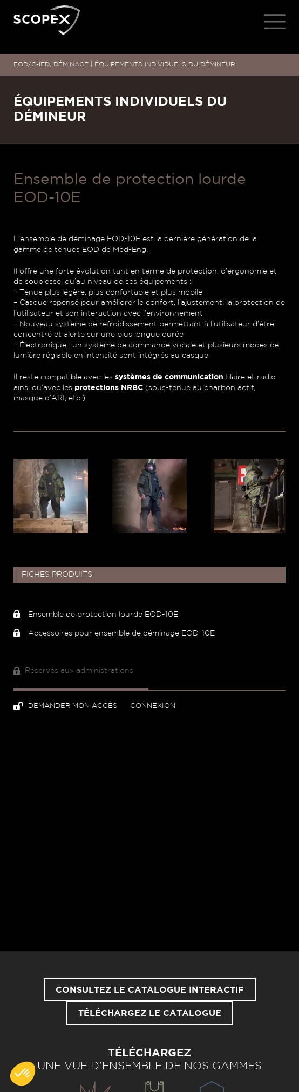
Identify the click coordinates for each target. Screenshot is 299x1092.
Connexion (152, 705)
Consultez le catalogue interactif (150, 990)
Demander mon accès (66, 705)
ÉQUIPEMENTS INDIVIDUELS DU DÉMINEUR (164, 64)
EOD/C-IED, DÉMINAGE (51, 64)
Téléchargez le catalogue (149, 1013)
